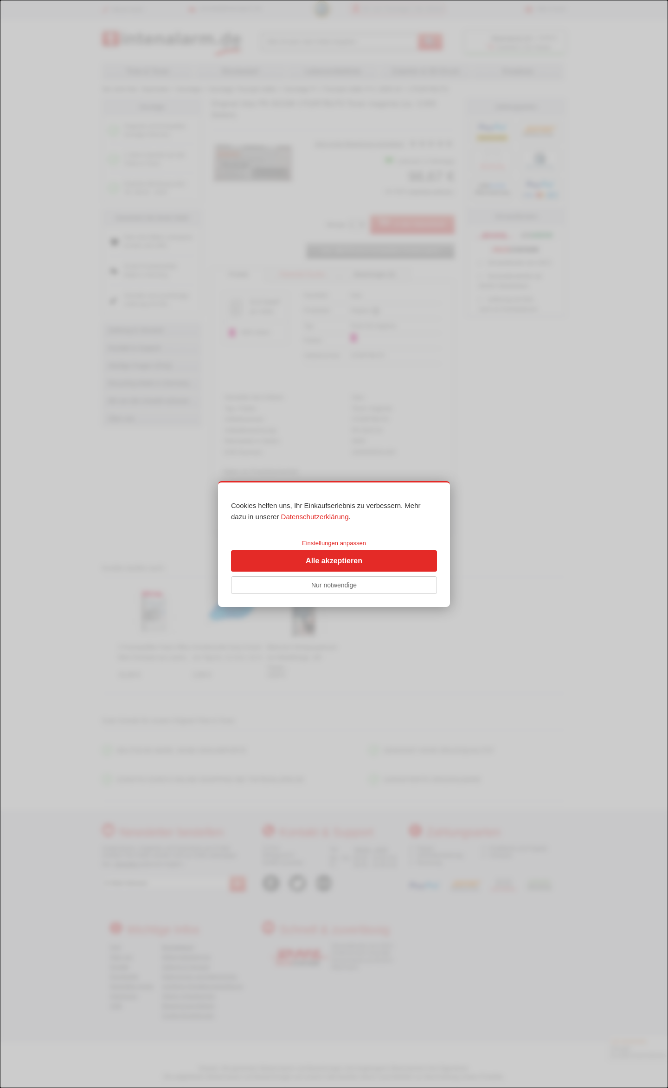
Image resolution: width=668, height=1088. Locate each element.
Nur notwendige (334, 585)
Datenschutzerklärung (315, 517)
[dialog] (334, 544)
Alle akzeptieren (334, 561)
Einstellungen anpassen (334, 543)
